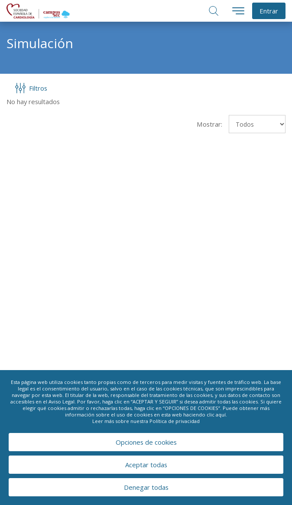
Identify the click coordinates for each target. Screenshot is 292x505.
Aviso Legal (62, 401)
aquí (221, 414)
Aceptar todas (146, 464)
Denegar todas (146, 487)
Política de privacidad (174, 421)
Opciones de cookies (146, 442)
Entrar (269, 11)
